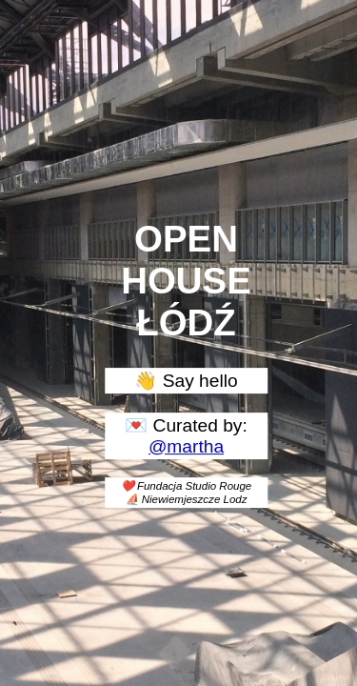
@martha (186, 446)
